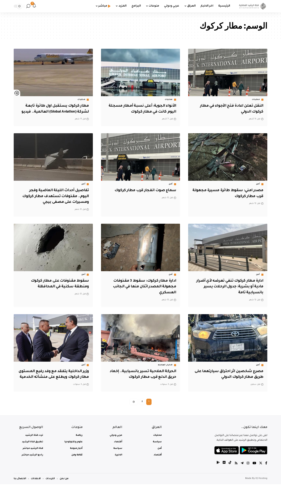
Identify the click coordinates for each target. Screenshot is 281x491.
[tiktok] (229, 470)
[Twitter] (260, 470)
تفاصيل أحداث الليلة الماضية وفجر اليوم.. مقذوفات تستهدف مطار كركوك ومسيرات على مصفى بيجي (54, 196)
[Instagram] (247, 470)
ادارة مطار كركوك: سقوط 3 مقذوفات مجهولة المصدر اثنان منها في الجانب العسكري (142, 287)
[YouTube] (254, 470)
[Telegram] (241, 470)
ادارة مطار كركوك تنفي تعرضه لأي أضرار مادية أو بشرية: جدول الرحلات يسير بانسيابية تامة (230, 287)
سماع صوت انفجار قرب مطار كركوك (143, 190)
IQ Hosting (261, 485)
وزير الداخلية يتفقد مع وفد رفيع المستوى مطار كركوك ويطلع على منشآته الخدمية (59, 377)
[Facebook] (266, 470)
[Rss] (235, 470)
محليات (256, 100)
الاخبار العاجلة (165, 365)
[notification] (34, 6)
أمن (258, 184)
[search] (28, 6)
